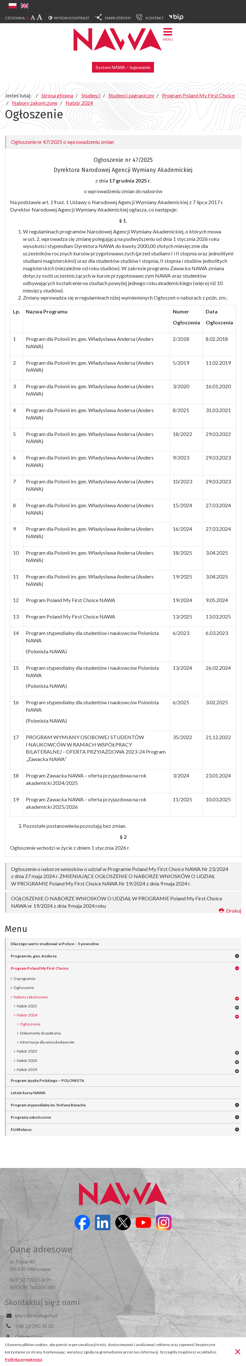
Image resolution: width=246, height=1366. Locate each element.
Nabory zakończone (31, 997)
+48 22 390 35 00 (34, 1326)
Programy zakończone (31, 1117)
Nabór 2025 (27, 1006)
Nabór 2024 (27, 1015)
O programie (25, 978)
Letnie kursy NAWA (28, 1092)
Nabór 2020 (27, 1060)
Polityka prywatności (23, 1359)
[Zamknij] (237, 1351)
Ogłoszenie (24, 987)
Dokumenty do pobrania (40, 1033)
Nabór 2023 (27, 1051)
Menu (168, 34)
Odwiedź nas (29, 1336)
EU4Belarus (21, 1129)
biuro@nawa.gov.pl (36, 1315)
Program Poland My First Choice (39, 968)
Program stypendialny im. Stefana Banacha (48, 1105)
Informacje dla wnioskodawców (47, 1042)
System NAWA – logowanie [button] (123, 67)
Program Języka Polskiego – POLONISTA (47, 1080)
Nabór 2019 (27, 1069)
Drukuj (230, 910)
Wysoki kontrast (71, 17)
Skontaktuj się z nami (42, 1302)
